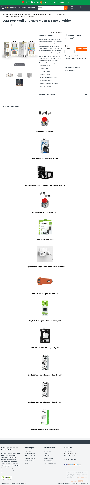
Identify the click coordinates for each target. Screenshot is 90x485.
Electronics (12, 14)
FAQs (45, 453)
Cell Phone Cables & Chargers (42, 14)
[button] (72, 8)
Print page (58, 32)
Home (5, 14)
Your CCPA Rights (5, 483)
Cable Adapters (59, 14)
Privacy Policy (48, 461)
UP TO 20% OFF (45, 2)
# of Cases (67, 47)
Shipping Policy (48, 458)
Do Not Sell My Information (19, 483)
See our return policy (72, 67)
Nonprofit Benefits (30, 453)
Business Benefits (30, 458)
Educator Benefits (30, 456)
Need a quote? (70, 70)
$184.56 (77, 56)
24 (85, 58)
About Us (28, 451)
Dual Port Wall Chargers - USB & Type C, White (19, 16)
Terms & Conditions (50, 463)
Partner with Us (29, 461)
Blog (26, 463)
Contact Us (47, 451)
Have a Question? (48, 94)
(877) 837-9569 (68, 451)
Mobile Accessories (24, 14)
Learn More (74, 481)
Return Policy (48, 456)
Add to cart (82, 49)
